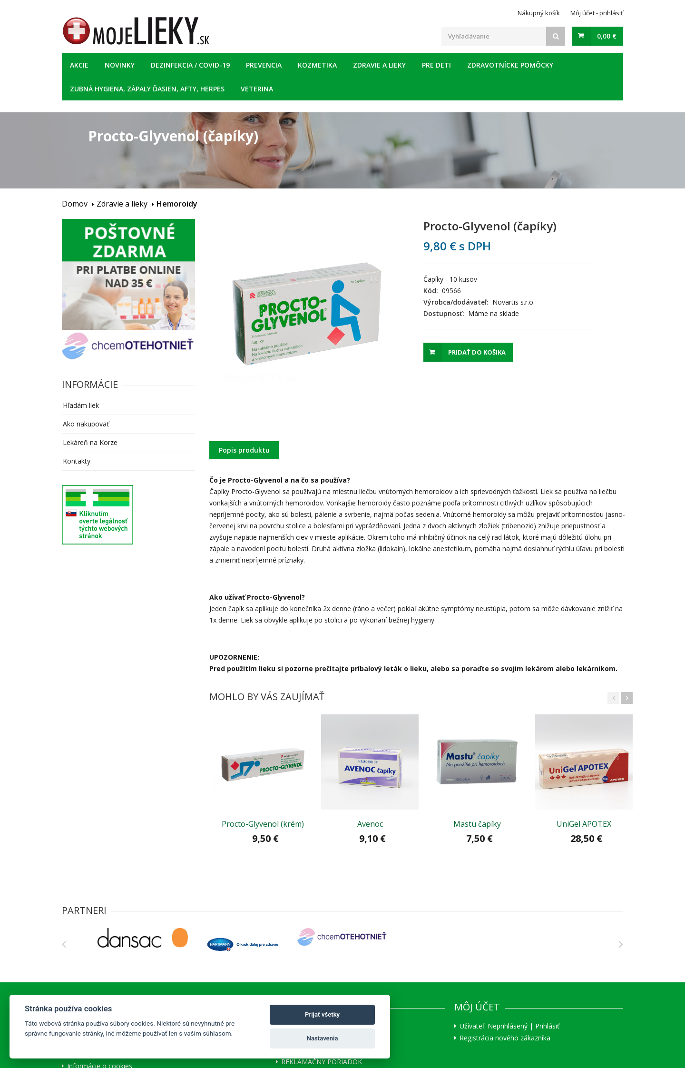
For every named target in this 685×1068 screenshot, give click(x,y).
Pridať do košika (477, 352)
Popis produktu (244, 450)
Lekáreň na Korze (90, 442)
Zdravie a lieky (379, 64)
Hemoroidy (177, 203)
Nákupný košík (539, 13)
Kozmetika (317, 64)
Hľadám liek (81, 405)
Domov (75, 203)
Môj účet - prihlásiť (596, 13)
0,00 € (606, 35)
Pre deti (436, 64)
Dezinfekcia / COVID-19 (190, 64)
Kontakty (76, 460)
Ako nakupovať (86, 423)
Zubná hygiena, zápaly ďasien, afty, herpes (147, 88)
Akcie (79, 64)
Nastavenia (322, 1038)
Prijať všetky (322, 1014)
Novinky (120, 64)
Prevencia (264, 64)
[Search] (555, 36)
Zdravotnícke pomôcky (510, 64)
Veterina (257, 88)
